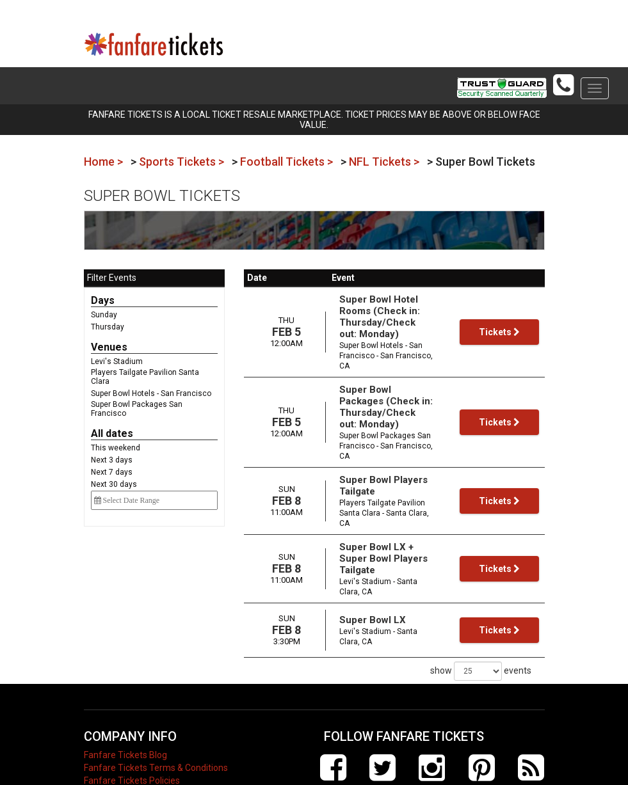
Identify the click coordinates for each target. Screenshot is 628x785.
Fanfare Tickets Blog (125, 684)
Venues (109, 347)
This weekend (115, 447)
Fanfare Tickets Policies (132, 710)
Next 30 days (114, 484)
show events (480, 600)
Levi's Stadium (117, 361)
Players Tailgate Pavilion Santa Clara (145, 377)
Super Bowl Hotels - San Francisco (151, 393)
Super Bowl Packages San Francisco (136, 409)
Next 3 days (112, 460)
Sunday (104, 314)
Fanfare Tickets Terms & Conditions (156, 697)
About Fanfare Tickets (129, 723)
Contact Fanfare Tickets (132, 748)
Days (103, 300)
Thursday (107, 326)
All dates (112, 433)
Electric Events (113, 736)
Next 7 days (112, 472)
